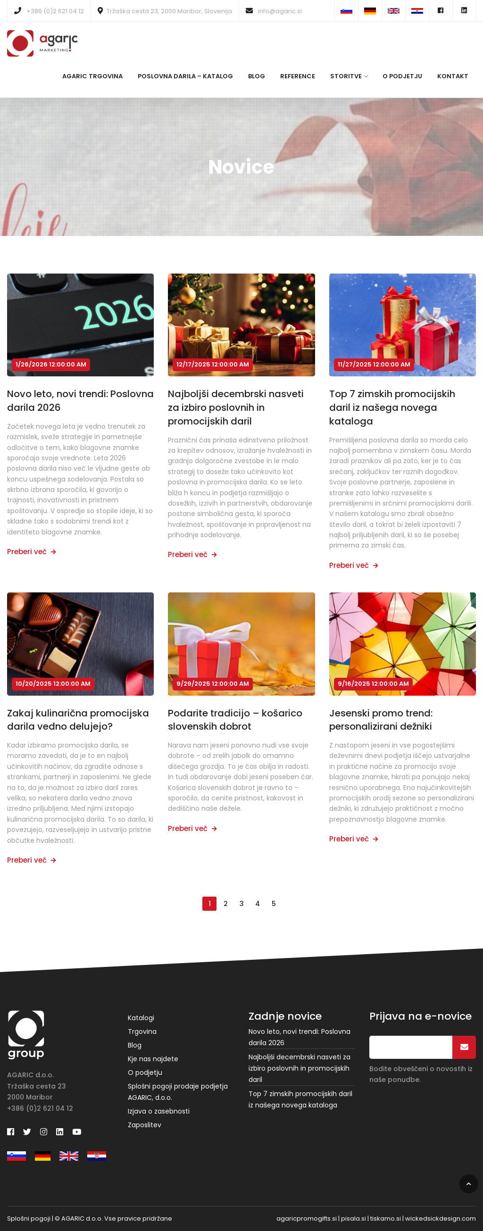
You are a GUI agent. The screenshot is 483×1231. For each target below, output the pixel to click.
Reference (297, 76)
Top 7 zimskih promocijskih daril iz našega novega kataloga (392, 407)
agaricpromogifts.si (306, 1218)
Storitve (348, 76)
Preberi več (31, 552)
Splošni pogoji (28, 1218)
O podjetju (402, 76)
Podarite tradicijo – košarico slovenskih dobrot (235, 720)
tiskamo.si (385, 1218)
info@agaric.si (274, 11)
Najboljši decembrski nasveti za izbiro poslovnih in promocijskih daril (236, 407)
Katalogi (141, 1018)
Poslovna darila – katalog (185, 76)
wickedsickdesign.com (440, 1218)
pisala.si (353, 1218)
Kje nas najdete (153, 1059)
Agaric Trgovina (92, 76)
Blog (256, 76)
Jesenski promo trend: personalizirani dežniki (381, 720)
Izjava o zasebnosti (159, 1111)
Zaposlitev (144, 1125)
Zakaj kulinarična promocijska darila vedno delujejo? (78, 720)
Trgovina (142, 1031)
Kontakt (452, 76)
